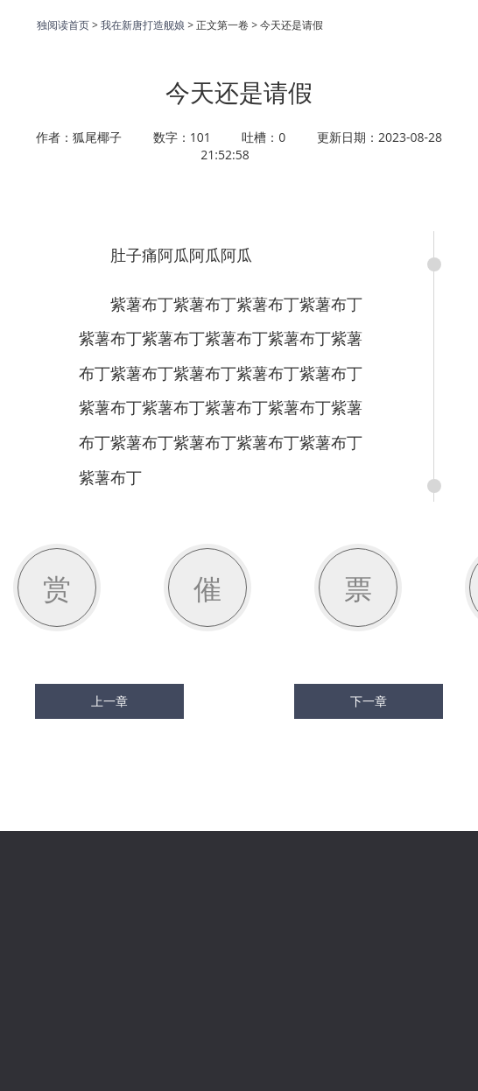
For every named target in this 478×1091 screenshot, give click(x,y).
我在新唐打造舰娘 (143, 25)
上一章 (109, 701)
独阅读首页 (63, 25)
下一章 (368, 701)
